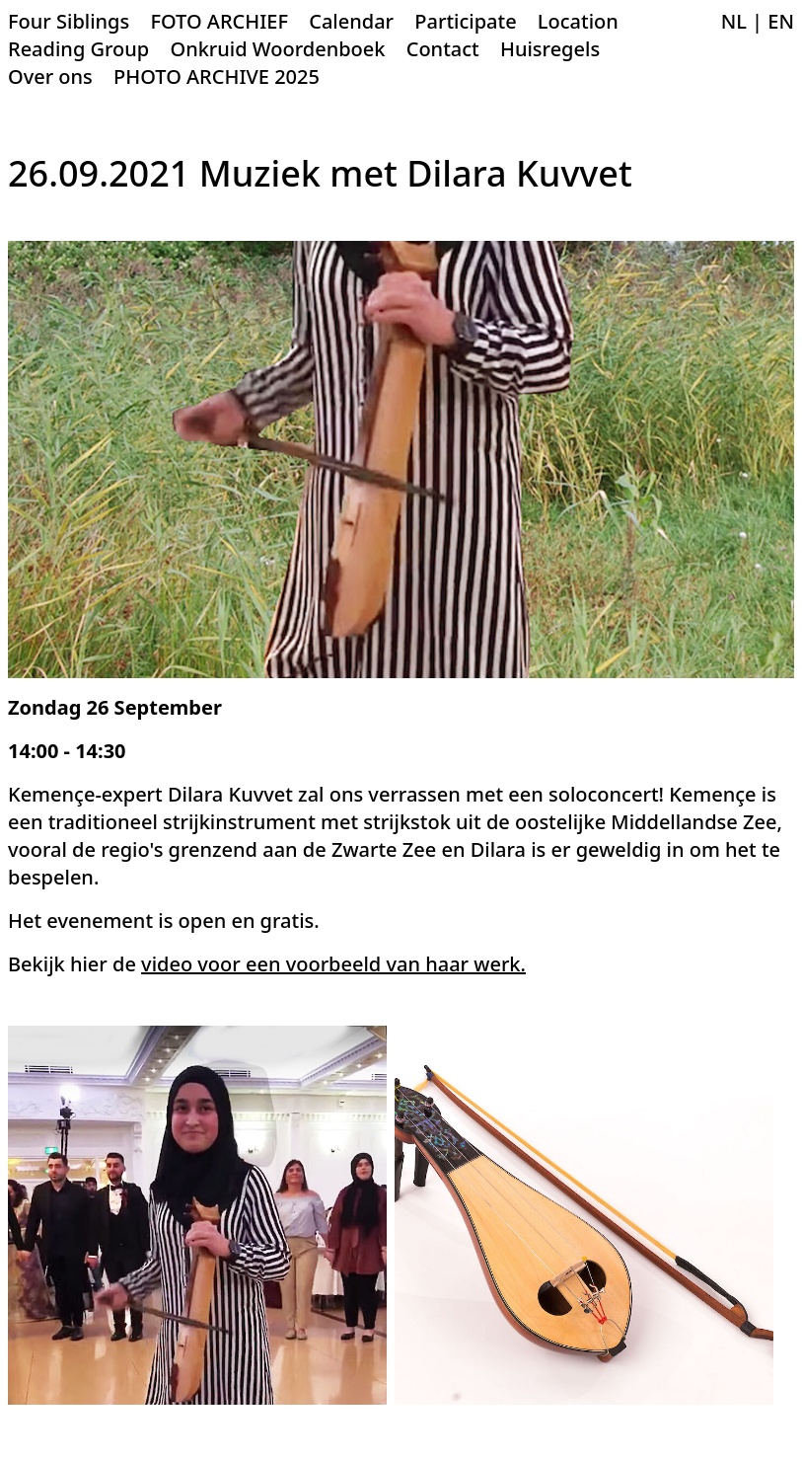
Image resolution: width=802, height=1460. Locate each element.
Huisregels (550, 49)
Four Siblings (68, 21)
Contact (442, 49)
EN (780, 21)
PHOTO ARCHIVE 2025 (216, 76)
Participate (465, 21)
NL (734, 21)
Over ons (50, 76)
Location (578, 21)
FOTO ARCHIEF (219, 21)
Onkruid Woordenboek (277, 49)
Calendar (351, 21)
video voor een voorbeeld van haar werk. (333, 964)
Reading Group (78, 49)
